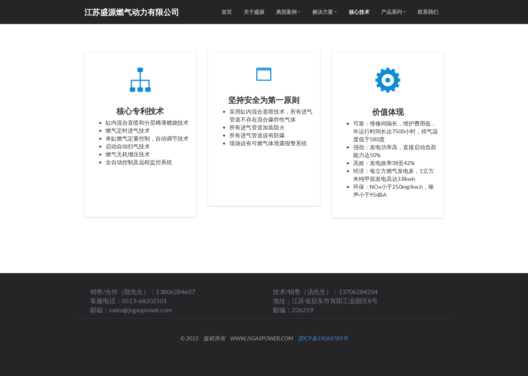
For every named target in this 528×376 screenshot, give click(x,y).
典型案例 (288, 12)
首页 (226, 12)
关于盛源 (254, 12)
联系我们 (428, 12)
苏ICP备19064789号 (323, 338)
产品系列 (393, 12)
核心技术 (359, 12)
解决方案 (324, 12)
